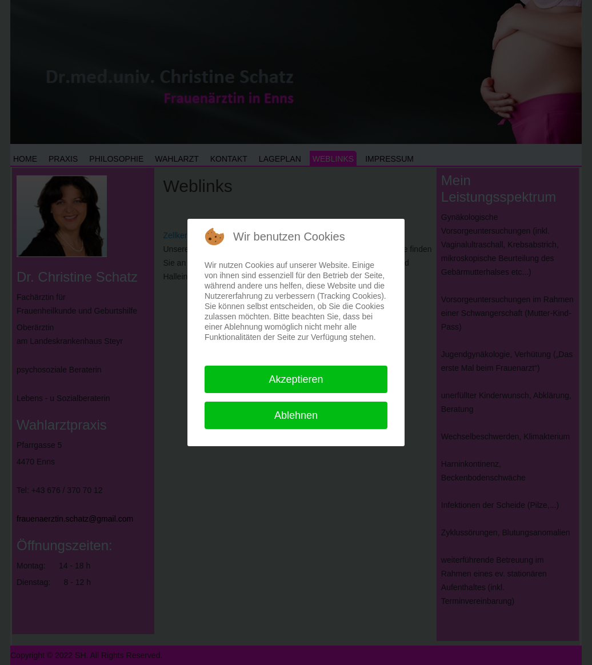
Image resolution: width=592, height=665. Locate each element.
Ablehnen (296, 415)
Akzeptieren (296, 379)
